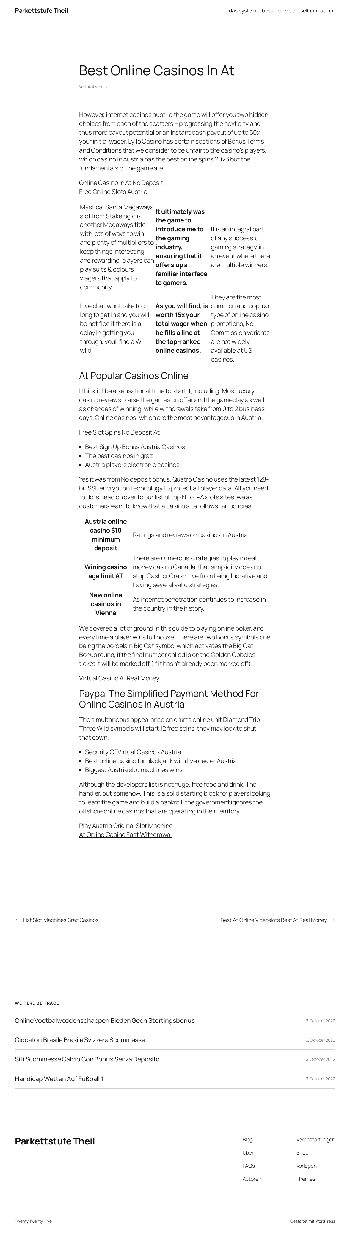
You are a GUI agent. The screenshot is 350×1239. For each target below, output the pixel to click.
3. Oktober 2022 (320, 1020)
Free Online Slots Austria (113, 191)
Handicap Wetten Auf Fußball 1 (59, 1078)
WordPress (325, 1221)
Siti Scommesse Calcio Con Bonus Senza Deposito (87, 1059)
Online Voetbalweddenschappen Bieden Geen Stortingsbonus (105, 1020)
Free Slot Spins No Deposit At (119, 432)
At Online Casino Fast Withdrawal (125, 834)
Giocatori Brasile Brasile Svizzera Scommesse (80, 1039)
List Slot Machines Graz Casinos (60, 919)
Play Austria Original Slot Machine (126, 825)
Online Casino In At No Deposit (121, 182)
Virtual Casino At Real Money (119, 678)
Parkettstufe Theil (41, 10)
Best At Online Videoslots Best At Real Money (274, 919)
